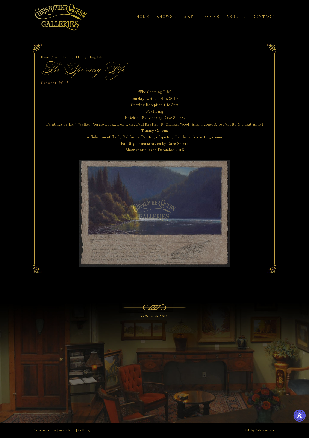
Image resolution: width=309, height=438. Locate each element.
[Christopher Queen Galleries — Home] (60, 17)
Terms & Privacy (45, 430)
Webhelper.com (265, 430)
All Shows (63, 57)
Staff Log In (86, 430)
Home (45, 57)
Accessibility (67, 430)
